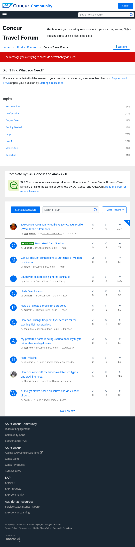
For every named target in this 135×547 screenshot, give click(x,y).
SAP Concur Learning (17, 512)
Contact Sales (13, 470)
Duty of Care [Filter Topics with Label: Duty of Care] (12, 120)
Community (41, 6)
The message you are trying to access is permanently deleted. (40, 57)
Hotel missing (29, 357)
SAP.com (10, 482)
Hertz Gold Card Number (49, 243)
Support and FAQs (16, 440)
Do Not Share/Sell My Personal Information (52, 528)
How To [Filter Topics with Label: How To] (9, 141)
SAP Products (13, 488)
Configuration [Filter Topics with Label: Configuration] (13, 113)
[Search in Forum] (71, 209)
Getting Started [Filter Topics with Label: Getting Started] (14, 127)
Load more (66, 410)
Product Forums (26, 47)
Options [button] (122, 46)
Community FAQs (15, 434)
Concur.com (12, 458)
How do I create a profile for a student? (43, 305)
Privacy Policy (11, 528)
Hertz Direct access (32, 291)
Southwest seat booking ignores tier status (45, 276)
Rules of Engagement (17, 428)
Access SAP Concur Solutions (24, 452)
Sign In (125, 5)
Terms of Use (25, 528)
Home (6, 47)
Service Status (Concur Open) (22, 506)
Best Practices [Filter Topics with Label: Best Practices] (13, 106)
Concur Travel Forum (52, 233)
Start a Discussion (25, 209)
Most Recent (114, 209)
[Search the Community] (106, 14)
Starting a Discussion (52, 82)
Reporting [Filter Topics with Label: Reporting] (11, 155)
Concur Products (15, 464)
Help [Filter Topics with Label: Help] (8, 134)
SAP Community (14, 494)
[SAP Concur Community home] (16, 5)
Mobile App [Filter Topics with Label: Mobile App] (12, 148)
